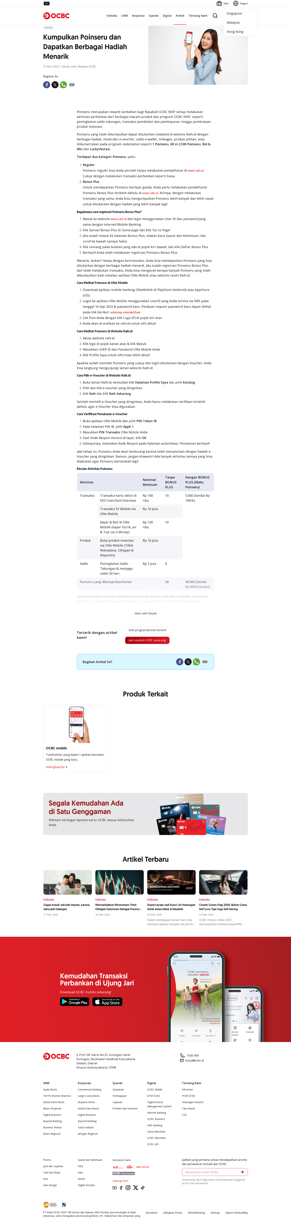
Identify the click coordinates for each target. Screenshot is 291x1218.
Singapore (234, 13)
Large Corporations (89, 1098)
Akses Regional (51, 1136)
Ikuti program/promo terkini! (146, 631)
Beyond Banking (52, 1123)
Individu (112, 16)
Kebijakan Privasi (172, 1215)
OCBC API (153, 1146)
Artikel (180, 16)
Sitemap (215, 1215)
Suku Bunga (50, 1187)
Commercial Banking (89, 1092)
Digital (167, 16)
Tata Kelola (188, 1111)
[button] (242, 1175)
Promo (47, 1162)
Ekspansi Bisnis (86, 1104)
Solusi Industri (86, 1130)
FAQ (80, 1168)
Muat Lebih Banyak (146, 613)
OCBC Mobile (155, 1092)
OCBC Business (156, 1121)
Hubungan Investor (193, 1104)
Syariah (153, 16)
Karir (80, 1175)
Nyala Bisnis (50, 1092)
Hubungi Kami (120, 1183)
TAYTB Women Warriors (57, 1098)
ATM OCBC (153, 1098)
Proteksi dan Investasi (125, 1111)
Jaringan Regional (87, 1136)
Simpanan (118, 1092)
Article (81, 1181)
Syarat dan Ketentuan (90, 1162)
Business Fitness (52, 1130)
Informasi (187, 1092)
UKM (124, 16)
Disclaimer (152, 1215)
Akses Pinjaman (52, 1111)
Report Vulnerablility (236, 1215)
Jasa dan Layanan (53, 1168)
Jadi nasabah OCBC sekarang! (146, 642)
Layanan (117, 1104)
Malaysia (233, 22)
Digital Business (52, 1117)
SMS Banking (154, 1127)
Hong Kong (235, 31)
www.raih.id (196, 170)
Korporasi (138, 16)
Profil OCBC (188, 1098)
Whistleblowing (196, 1215)
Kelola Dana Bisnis (53, 1104)
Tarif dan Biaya (51, 1175)
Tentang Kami (197, 16)
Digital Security (86, 1187)
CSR (184, 1117)
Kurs (45, 1181)
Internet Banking (156, 1115)
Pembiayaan (120, 1098)
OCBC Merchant (156, 1140)
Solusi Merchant (156, 1134)
